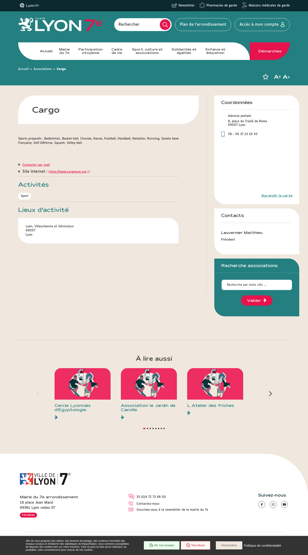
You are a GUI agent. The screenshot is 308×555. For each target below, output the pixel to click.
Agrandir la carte (276, 195)
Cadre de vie (116, 51)
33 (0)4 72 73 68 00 (151, 496)
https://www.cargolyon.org (67, 171)
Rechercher (128, 25)
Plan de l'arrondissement (203, 25)
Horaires (28, 514)
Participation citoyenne (90, 51)
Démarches (269, 51)
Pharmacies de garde (221, 5)
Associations (43, 69)
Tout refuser (195, 545)
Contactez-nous (147, 503)
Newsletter (187, 5)
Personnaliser (229, 545)
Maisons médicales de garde (269, 5)
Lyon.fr (32, 5)
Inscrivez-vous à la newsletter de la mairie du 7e (172, 509)
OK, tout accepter (161, 545)
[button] (265, 77)
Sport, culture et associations (147, 51)
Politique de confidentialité (262, 545)
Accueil (46, 51)
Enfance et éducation (215, 51)
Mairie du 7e (64, 51)
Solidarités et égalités (184, 51)
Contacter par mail (36, 165)
